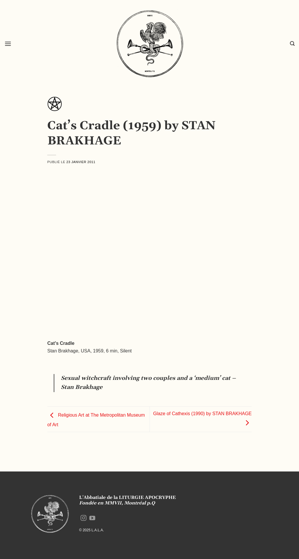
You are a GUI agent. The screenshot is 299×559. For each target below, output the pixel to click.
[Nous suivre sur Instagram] (83, 518)
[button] (7, 43)
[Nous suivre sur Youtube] (92, 518)
